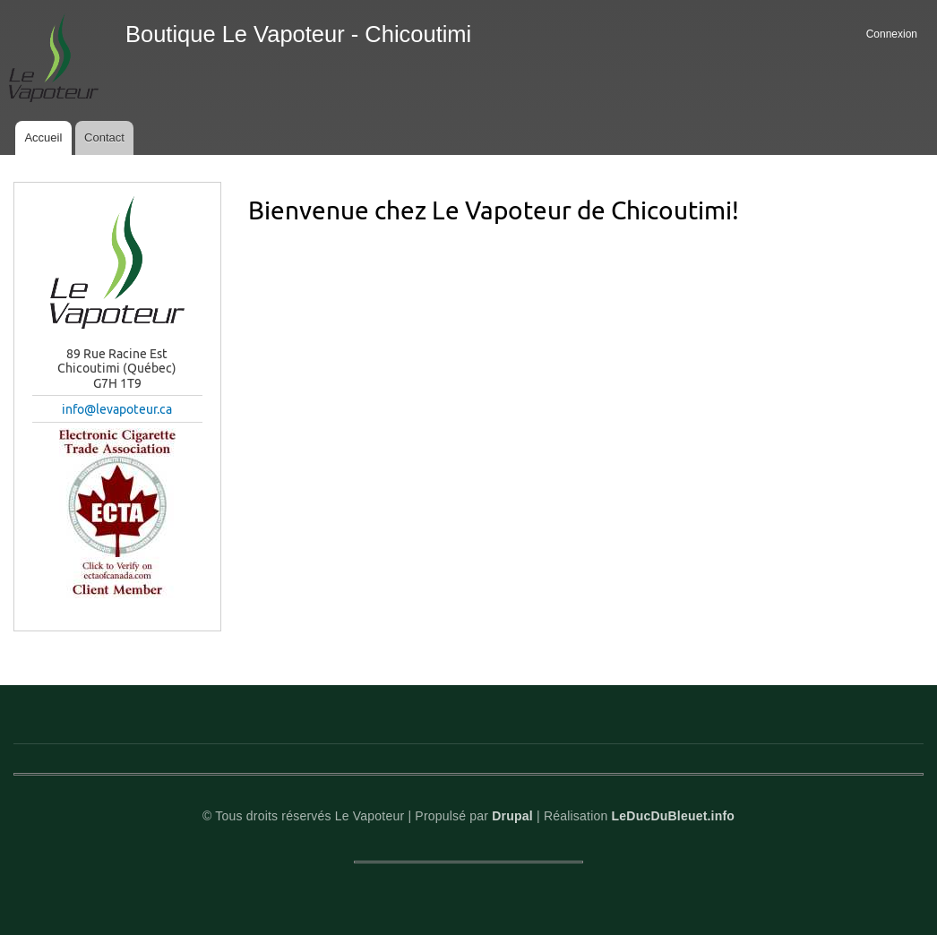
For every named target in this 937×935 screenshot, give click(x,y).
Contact (104, 137)
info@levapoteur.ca (117, 409)
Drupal (512, 816)
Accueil (43, 137)
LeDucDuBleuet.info (673, 816)
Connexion (891, 34)
